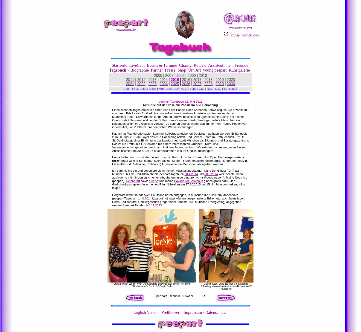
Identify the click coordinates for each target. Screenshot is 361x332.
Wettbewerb (172, 312)
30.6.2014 (211, 174)
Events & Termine (162, 65)
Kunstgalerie (239, 70)
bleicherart (133, 181)
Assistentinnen (220, 65)
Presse (170, 70)
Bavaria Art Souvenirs (188, 181)
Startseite (119, 65)
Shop (182, 70)
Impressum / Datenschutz (204, 312)
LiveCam (137, 65)
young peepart (215, 70)
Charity (185, 65)
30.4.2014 (191, 174)
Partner (157, 70)
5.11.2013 (155, 205)
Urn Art (194, 70)
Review (200, 65)
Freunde (241, 65)
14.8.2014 (144, 198)
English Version (146, 312)
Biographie (139, 70)
